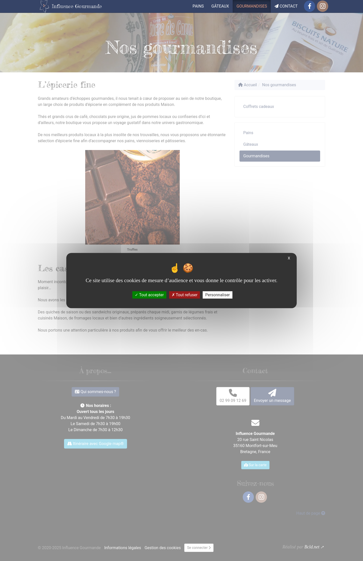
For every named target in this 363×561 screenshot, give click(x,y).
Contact (286, 6)
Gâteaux (220, 6)
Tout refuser (185, 294)
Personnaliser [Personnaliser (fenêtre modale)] (217, 294)
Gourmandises (251, 6)
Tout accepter (149, 294)
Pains (198, 6)
